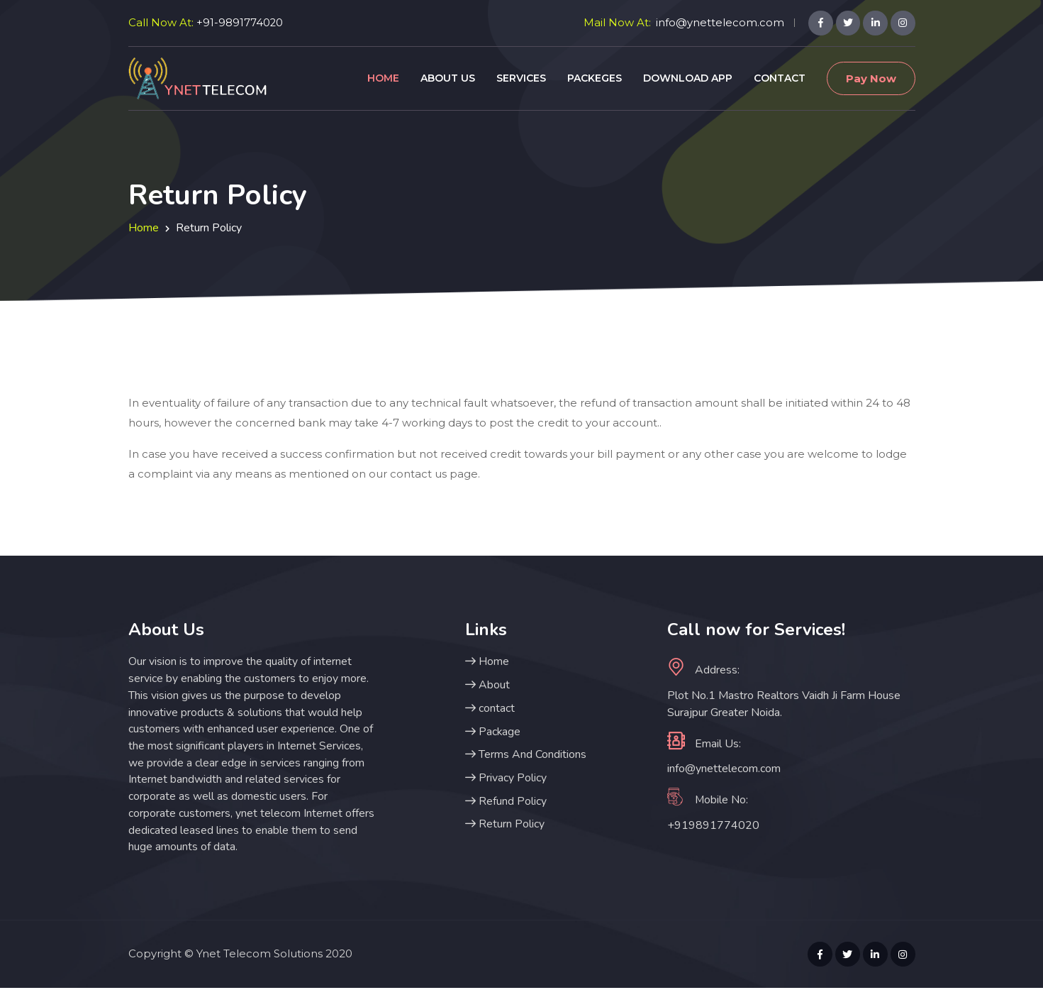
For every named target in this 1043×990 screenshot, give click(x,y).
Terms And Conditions (525, 756)
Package (493, 732)
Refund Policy (506, 802)
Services (521, 78)
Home (383, 78)
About (487, 685)
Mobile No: (708, 800)
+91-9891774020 (240, 22)
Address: (703, 670)
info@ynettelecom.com (719, 23)
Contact (779, 78)
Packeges (594, 78)
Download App (687, 78)
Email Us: (704, 743)
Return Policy (505, 826)
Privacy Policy (506, 779)
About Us (447, 78)
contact (490, 709)
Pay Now (871, 78)
